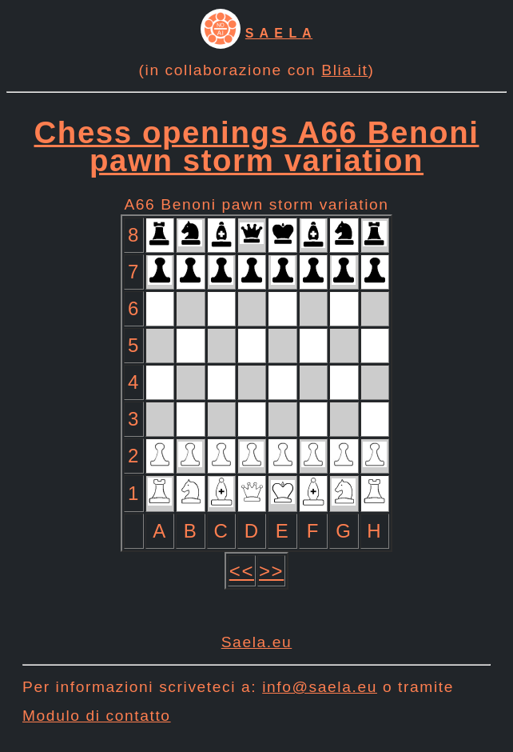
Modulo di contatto (96, 715)
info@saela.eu (319, 686)
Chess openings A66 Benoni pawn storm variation (256, 146)
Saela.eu (256, 642)
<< (241, 571)
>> (271, 571)
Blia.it (344, 70)
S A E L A (278, 33)
